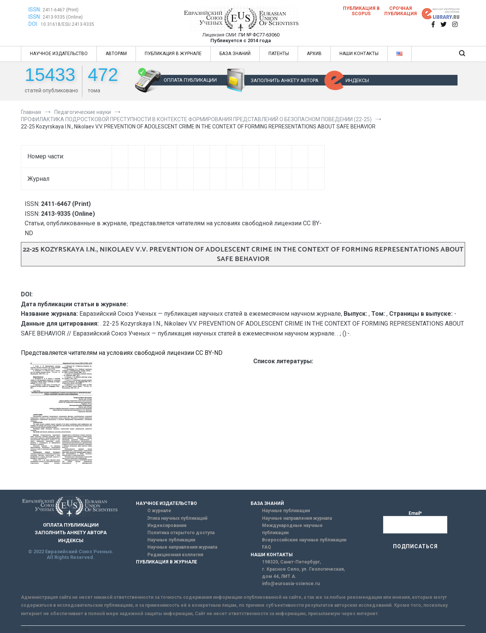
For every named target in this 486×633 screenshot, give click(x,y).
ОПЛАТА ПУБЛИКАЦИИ (190, 80)
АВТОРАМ (116, 53)
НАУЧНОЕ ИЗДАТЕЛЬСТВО (59, 53)
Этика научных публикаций (177, 518)
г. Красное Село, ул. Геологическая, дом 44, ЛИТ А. (303, 573)
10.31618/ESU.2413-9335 (67, 24)
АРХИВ (314, 53)
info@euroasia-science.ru (291, 583)
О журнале (159, 510)
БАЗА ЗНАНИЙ (235, 53)
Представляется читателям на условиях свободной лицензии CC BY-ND (121, 352)
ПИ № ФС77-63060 (258, 35)
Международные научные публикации (292, 529)
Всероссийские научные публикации (304, 540)
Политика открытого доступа (181, 532)
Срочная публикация (400, 11)
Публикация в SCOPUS (361, 11)
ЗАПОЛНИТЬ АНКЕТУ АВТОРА (285, 80)
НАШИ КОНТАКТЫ (359, 53)
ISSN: (34, 9)
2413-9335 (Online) (63, 17)
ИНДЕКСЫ (357, 80)
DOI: (33, 24)
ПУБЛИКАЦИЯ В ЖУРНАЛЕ (173, 53)
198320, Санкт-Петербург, (291, 562)
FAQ (266, 547)
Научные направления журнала (182, 547)
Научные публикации (171, 540)
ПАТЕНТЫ (278, 53)
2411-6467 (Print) (61, 10)
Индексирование (167, 525)
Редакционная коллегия (175, 554)
